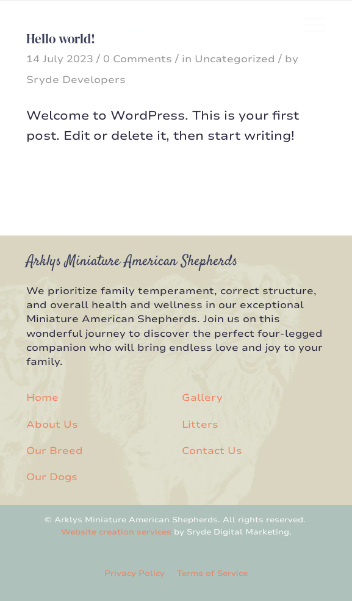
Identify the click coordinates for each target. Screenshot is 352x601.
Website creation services (116, 532)
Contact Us (212, 451)
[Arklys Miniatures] (145, 24)
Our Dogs (51, 477)
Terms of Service (212, 573)
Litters (200, 424)
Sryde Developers (76, 80)
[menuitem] (309, 24)
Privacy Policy (134, 573)
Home (42, 398)
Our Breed (54, 451)
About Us (52, 424)
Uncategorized (235, 59)
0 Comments (137, 59)
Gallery (202, 398)
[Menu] (309, 24)
